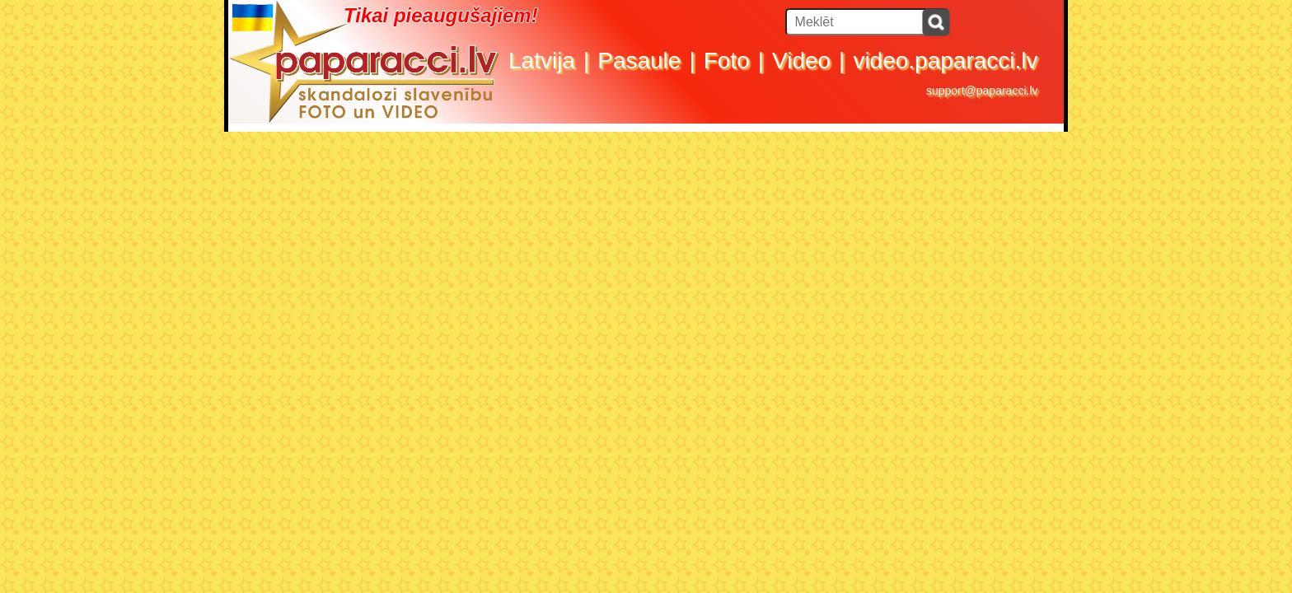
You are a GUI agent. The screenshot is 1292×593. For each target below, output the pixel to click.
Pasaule (639, 60)
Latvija (541, 60)
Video (801, 60)
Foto (727, 60)
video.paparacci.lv (945, 60)
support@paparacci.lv (982, 90)
